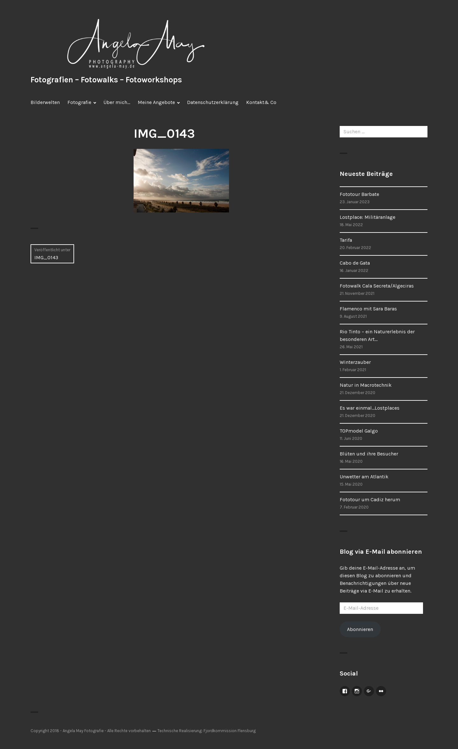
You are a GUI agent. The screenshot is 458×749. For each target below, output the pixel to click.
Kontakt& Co (261, 102)
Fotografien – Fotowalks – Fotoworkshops (106, 79)
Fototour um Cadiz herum (370, 499)
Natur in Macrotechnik (366, 385)
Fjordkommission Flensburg (230, 730)
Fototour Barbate (359, 194)
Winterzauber (355, 362)
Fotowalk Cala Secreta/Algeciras (377, 286)
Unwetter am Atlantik (364, 477)
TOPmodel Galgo (359, 431)
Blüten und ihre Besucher (369, 454)
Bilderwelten (45, 102)
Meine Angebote (156, 102)
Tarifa (346, 240)
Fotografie (79, 102)
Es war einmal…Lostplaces (369, 408)
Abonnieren (360, 629)
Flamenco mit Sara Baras (368, 309)
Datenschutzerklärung (213, 102)
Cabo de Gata (355, 263)
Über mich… (116, 102)
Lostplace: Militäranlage (367, 217)
